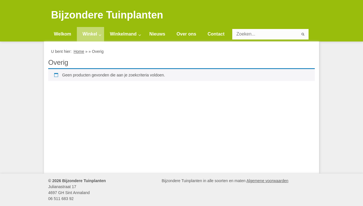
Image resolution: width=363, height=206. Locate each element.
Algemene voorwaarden (267, 180)
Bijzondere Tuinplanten (107, 15)
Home (78, 51)
